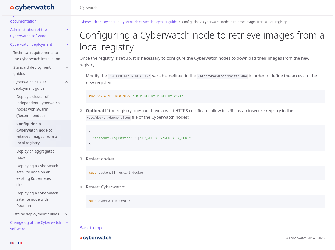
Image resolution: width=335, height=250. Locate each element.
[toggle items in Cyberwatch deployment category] (67, 44)
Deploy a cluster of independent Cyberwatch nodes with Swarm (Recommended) (38, 106)
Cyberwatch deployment (31, 44)
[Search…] (141, 7)
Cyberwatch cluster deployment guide (29, 85)
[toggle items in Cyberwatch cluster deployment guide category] (67, 82)
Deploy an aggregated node (35, 154)
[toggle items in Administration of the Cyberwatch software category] (67, 29)
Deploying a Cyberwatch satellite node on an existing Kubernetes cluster (37, 175)
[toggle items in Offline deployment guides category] (67, 214)
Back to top (91, 228)
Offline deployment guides (36, 213)
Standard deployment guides (32, 70)
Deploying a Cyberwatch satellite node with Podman (37, 199)
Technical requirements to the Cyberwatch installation (36, 55)
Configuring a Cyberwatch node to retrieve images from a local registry (36, 133)
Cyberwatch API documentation (23, 18)
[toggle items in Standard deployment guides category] (67, 67)
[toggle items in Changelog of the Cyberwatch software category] (67, 222)
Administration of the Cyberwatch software (28, 32)
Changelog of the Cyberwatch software (35, 225)
